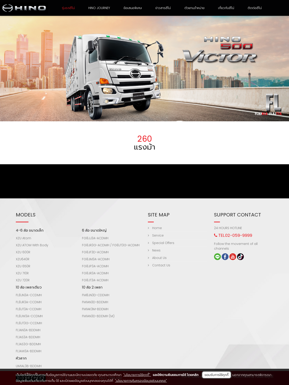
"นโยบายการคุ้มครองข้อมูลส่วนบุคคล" (141, 380)
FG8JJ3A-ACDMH (95, 238)
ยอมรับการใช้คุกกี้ (216, 375)
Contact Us (159, 265)
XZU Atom (23, 238)
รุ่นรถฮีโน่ (68, 8)
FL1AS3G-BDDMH (28, 344)
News (154, 250)
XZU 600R (23, 252)
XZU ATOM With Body (32, 245)
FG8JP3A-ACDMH (95, 266)
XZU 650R (23, 266)
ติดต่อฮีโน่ (255, 8)
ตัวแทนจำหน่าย (194, 8)
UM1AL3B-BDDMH (29, 366)
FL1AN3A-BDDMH (28, 330)
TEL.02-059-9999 (233, 235)
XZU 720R (23, 280)
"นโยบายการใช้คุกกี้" (137, 375)
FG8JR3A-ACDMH (95, 273)
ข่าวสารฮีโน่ (163, 8)
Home (155, 228)
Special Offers (161, 243)
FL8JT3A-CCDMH (28, 309)
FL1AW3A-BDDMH (28, 351)
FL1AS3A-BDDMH (28, 337)
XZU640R (22, 259)
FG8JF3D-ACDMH (95, 252)
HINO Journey (99, 8)
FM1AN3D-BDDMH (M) (98, 316)
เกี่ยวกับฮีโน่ (226, 8)
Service (156, 235)
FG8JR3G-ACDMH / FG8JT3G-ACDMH (111, 245)
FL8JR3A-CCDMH (29, 302)
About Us (157, 258)
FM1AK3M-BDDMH (95, 309)
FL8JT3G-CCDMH (29, 323)
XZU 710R (22, 273)
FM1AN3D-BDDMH (95, 302)
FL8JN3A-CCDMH (29, 295)
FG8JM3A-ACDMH (96, 259)
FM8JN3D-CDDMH (95, 295)
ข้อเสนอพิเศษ (133, 8)
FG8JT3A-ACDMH (95, 280)
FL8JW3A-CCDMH (29, 316)
